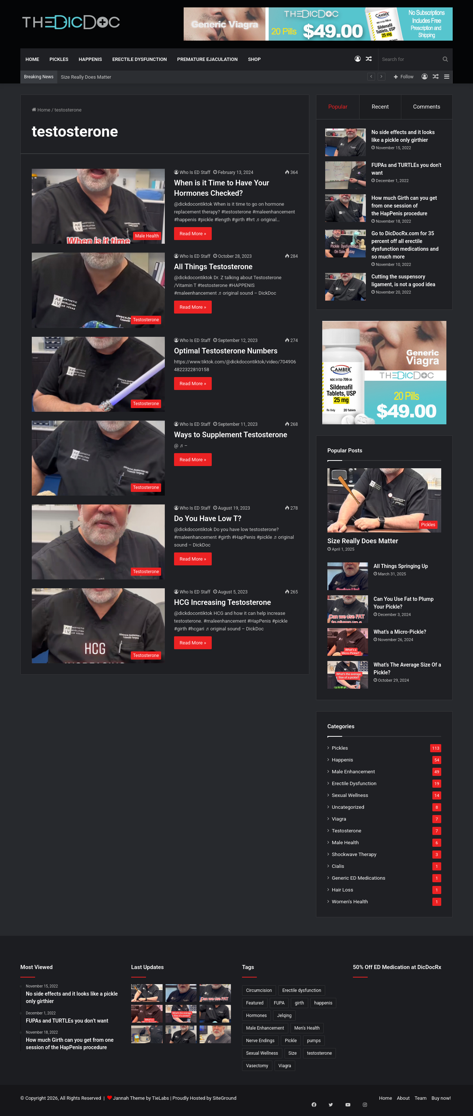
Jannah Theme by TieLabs (141, 1102)
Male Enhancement (353, 776)
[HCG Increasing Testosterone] (98, 625)
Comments (426, 106)
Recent (380, 106)
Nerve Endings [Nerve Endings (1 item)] (260, 1045)
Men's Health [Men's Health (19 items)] (307, 1032)
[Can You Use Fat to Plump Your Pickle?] (347, 613)
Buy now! (441, 1102)
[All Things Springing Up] (347, 581)
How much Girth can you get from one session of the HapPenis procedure (406, 208)
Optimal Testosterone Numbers (226, 350)
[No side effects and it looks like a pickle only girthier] (347, 144)
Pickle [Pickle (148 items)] (291, 1045)
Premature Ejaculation (207, 59)
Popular (337, 106)
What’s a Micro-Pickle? (400, 636)
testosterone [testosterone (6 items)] (319, 1057)
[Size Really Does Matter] (384, 505)
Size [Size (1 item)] (293, 1057)
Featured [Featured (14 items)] (254, 1007)
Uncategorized (348, 811)
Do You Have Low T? (207, 518)
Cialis (338, 870)
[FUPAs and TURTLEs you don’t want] (347, 177)
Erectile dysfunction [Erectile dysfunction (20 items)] (301, 994)
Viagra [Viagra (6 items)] (285, 1070)
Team (421, 1102)
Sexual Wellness (350, 799)
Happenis (90, 59)
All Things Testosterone (213, 266)
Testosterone (346, 835)
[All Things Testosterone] (98, 290)
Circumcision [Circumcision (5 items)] (259, 994)
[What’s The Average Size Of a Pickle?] (347, 679)
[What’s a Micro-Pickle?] (347, 646)
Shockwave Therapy (354, 859)
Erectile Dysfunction (139, 59)
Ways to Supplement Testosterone (230, 434)
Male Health (345, 847)
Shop (254, 59)
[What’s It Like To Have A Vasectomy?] (181, 1038)
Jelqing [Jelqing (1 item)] (284, 1020)
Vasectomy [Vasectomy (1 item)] (257, 1070)
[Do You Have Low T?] (98, 541)
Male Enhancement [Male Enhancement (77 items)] (265, 1032)
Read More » (193, 233)
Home (32, 59)
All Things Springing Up (401, 571)
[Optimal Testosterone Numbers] (98, 374)
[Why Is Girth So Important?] (215, 1038)
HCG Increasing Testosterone (222, 602)
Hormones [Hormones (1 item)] (256, 1020)
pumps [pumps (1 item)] (314, 1045)
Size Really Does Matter (86, 77)
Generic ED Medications (358, 882)
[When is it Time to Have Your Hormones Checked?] (98, 206)
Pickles (59, 59)
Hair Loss (342, 894)
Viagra (339, 823)
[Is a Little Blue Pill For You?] (215, 1018)
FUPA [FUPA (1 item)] (279, 1007)
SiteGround (224, 1102)
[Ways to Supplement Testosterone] (98, 458)
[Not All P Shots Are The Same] (147, 1038)
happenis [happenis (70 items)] (323, 1007)
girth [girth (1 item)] (299, 1007)
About (403, 1102)
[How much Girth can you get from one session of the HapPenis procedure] (347, 210)
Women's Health (350, 906)
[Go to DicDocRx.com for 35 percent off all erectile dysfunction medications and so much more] (347, 246)
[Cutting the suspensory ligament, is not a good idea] (347, 289)
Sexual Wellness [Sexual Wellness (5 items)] (262, 1057)
